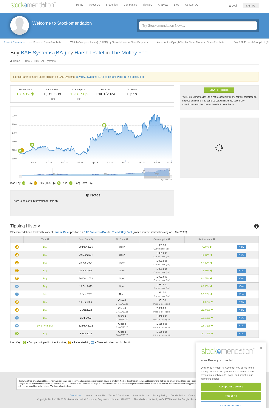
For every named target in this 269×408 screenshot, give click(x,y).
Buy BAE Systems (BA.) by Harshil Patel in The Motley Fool (110, 76)
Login (233, 5)
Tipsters (147, 4)
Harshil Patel (89, 53)
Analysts (163, 4)
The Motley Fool (130, 53)
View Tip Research (219, 90)
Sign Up (250, 5)
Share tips (112, 4)
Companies (130, 4)
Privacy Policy (159, 395)
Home (79, 4)
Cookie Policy (178, 395)
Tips (27, 60)
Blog (176, 4)
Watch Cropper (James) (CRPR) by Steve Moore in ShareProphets (112, 42)
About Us (94, 4)
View (241, 247)
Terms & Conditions (119, 395)
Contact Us (191, 4)
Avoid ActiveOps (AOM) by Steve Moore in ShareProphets (193, 42)
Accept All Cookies (231, 401)
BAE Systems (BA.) (43, 53)
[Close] (261, 363)
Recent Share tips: (14, 42)
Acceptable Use (140, 395)
